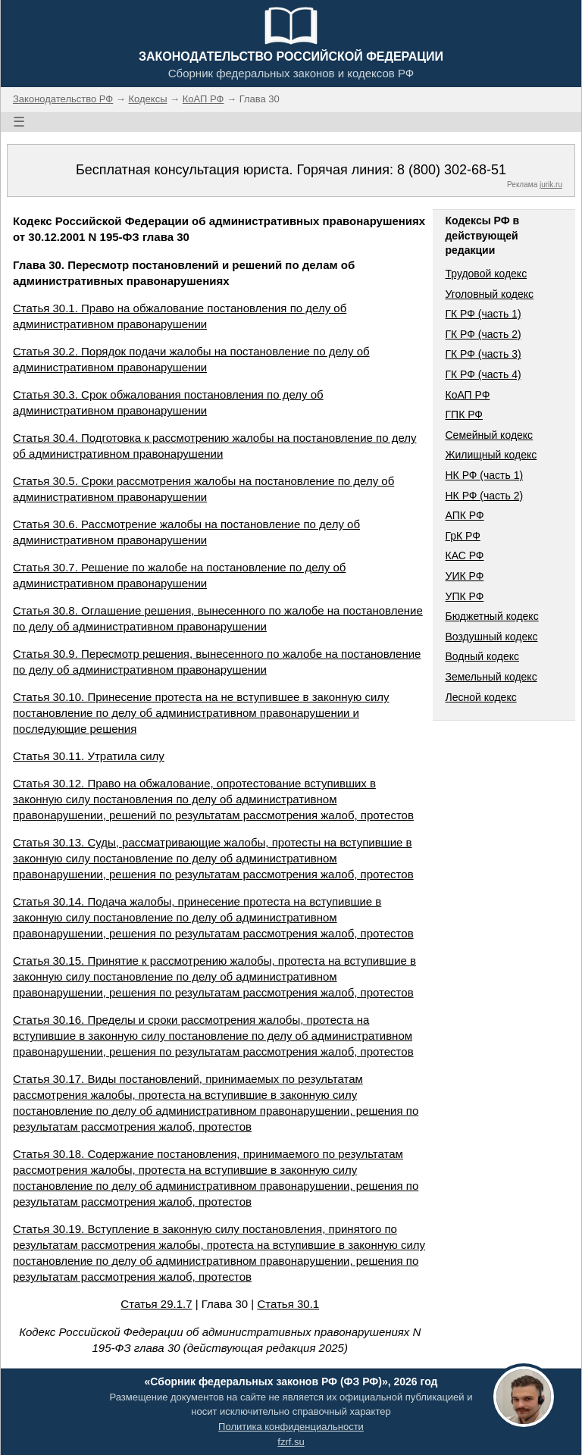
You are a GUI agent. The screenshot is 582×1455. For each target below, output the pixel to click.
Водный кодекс (482, 656)
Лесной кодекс (480, 697)
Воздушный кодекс (491, 636)
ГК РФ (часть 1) (483, 314)
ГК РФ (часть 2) (483, 334)
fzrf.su (290, 1441)
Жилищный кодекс (491, 455)
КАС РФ (464, 555)
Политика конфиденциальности (291, 1426)
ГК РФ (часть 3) (483, 354)
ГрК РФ (462, 536)
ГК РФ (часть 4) (483, 374)
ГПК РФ (464, 414)
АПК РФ (464, 515)
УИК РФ (464, 576)
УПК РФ (464, 596)
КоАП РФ (467, 395)
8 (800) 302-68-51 (451, 169)
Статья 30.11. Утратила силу (88, 755)
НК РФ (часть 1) (484, 475)
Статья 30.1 (288, 1303)
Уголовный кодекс (489, 294)
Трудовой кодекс (486, 274)
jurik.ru (551, 184)
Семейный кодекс (489, 435)
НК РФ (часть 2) (484, 496)
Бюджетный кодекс (491, 616)
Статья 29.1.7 (156, 1303)
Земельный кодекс (491, 677)
